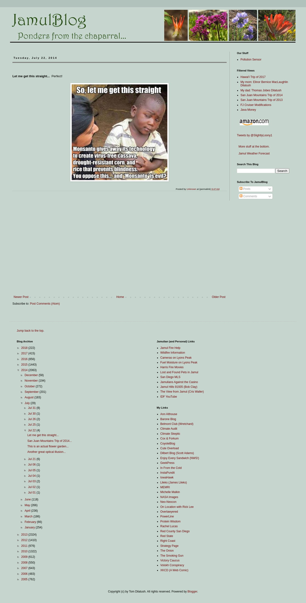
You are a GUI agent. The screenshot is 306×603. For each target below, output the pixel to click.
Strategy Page (169, 546)
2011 (24, 546)
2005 (24, 579)
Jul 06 (32, 464)
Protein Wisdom (170, 521)
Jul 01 (32, 492)
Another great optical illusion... (46, 452)
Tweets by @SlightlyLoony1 (254, 135)
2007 (24, 568)
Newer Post (21, 297)
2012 (24, 540)
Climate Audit (168, 428)
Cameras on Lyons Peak (176, 357)
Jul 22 (32, 430)
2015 (24, 364)
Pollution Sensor (250, 59)
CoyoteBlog (167, 443)
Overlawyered (169, 511)
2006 (24, 574)
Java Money (248, 109)
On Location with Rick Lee (177, 507)
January (30, 527)
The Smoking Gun (172, 555)
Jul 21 (32, 459)
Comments (248, 196)
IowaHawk (167, 477)
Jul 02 (32, 487)
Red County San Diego (175, 531)
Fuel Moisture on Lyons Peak (178, 362)
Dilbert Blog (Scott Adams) (177, 453)
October (30, 386)
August (29, 397)
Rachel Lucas (169, 526)
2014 (24, 370)
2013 (24, 534)
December (32, 375)
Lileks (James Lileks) (173, 482)
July (28, 403)
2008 (24, 562)
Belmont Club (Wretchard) (177, 424)
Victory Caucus (170, 560)
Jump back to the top (30, 330)
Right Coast (167, 541)
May (28, 505)
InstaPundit (167, 472)
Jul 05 (32, 470)
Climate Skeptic (170, 433)
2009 (24, 557)
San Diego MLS (170, 377)
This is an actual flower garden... (48, 446)
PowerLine (167, 516)
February (31, 522)
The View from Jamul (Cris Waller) (182, 391)
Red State (166, 536)
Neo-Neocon (168, 502)
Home (120, 297)
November (32, 380)
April (28, 510)
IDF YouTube (168, 396)
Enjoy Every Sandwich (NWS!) (179, 458)
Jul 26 (32, 419)
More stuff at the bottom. (253, 146)
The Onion (167, 550)
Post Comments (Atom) (45, 303)
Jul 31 (32, 408)
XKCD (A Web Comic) (174, 570)
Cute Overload (169, 448)
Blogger (192, 591)
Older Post (218, 297)
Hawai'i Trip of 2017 (253, 77)
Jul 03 (32, 481)
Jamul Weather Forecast (253, 153)
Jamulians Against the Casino (179, 382)
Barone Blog (168, 419)
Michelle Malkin (170, 492)
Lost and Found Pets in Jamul (179, 372)
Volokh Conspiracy (172, 565)
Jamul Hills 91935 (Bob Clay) (178, 387)
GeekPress (167, 463)
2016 (24, 359)
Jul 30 (32, 413)
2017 (24, 353)
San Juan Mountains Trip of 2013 (261, 100)
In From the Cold (171, 468)
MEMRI (165, 487)
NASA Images (169, 497)
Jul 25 (32, 424)
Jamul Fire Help (170, 348)
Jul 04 (32, 475)
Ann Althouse (168, 414)
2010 (24, 551)
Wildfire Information (172, 352)
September (32, 392)
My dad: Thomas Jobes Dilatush (260, 90)
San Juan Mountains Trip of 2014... (49, 441)
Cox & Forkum (169, 438)
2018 (24, 348)
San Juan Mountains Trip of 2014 (261, 95)
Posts (245, 189)
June (28, 499)
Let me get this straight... (43, 435)
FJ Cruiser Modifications (255, 105)
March (29, 516)
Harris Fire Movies (172, 367)
